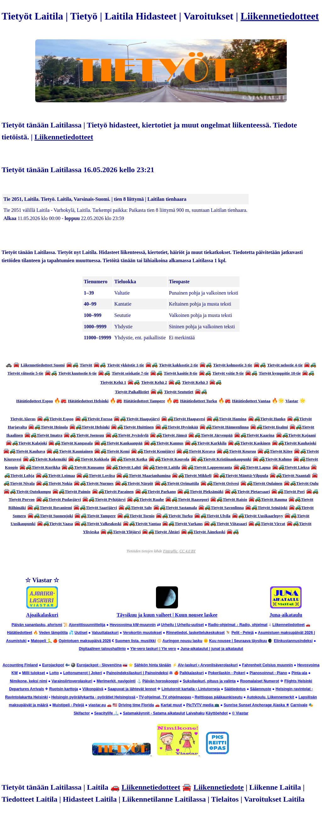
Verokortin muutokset (142, 632)
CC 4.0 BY (188, 551)
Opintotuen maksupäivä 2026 (85, 641)
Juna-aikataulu (285, 615)
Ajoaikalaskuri (42, 615)
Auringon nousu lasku (183, 641)
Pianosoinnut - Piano (268, 673)
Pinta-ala (299, 673)
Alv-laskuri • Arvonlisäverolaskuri (208, 665)
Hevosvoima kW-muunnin (133, 625)
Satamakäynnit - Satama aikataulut (154, 713)
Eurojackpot (53, 665)
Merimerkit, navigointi (116, 681)
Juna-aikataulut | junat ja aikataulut (211, 648)
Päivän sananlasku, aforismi (37, 625)
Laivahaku (195, 713)
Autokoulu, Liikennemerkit (270, 697)
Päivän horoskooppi (160, 681)
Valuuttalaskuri (105, 632)
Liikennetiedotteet (280, 16)
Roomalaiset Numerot (259, 681)
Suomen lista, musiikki (135, 641)
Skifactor (82, 713)
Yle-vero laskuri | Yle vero (153, 648)
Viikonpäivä (92, 689)
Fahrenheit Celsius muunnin (267, 665)
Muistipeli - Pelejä (68, 705)
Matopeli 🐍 (41, 641)
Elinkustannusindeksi (293, 641)
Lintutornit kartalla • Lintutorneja (191, 689)
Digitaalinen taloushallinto (102, 648)
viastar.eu (97, 705)
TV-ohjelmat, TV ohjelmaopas (165, 697)
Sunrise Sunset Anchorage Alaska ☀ (256, 705)
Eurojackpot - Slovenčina (98, 665)
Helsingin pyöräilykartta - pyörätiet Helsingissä (93, 697)
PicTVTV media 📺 (202, 705)
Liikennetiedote (218, 787)
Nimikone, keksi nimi (28, 681)
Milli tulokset (33, 673)
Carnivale (299, 705)
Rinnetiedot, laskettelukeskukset (195, 632)
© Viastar (240, 713)
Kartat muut (171, 705)
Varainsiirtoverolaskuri (72, 681)
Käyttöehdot (217, 713)
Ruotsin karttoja (63, 689)
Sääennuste (260, 689)
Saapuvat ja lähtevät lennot (132, 689)
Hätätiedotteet (19, 632)
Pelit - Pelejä (242, 632)
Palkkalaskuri (192, 673)
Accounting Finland (20, 665)
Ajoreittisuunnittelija (87, 625)
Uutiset (81, 632)
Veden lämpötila (53, 632)
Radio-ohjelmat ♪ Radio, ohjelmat (238, 625)
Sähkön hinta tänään (152, 665)
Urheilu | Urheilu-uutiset (182, 625)
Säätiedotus (235, 689)
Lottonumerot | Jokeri (82, 673)
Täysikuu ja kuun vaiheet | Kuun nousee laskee (167, 615)
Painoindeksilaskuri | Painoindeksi (137, 673)
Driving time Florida (136, 705)
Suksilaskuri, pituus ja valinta (209, 681)
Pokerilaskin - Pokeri (226, 673)
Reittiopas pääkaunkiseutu (218, 697)
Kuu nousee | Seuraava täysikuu (238, 641)
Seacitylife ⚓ (106, 713)
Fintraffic (170, 551)
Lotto (54, 673)
